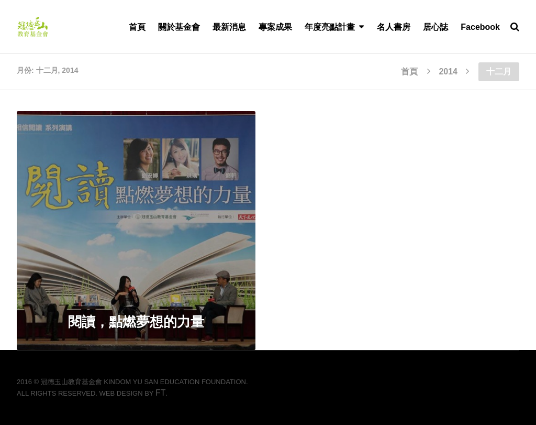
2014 (448, 71)
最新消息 (229, 27)
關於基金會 (179, 27)
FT (160, 392)
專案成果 (275, 27)
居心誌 (435, 27)
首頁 (137, 27)
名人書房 (393, 27)
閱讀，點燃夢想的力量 (136, 322)
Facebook (480, 27)
